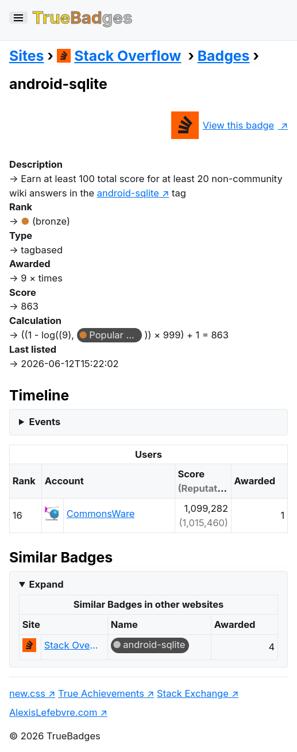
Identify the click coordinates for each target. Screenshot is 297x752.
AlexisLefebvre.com (53, 712)
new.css (27, 693)
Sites (26, 55)
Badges (224, 55)
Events (44, 421)
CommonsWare (101, 513)
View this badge (222, 125)
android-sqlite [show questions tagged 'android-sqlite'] (128, 193)
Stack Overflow (119, 55)
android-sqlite (154, 644)
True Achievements (101, 693)
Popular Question (115, 335)
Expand (46, 584)
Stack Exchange (193, 693)
